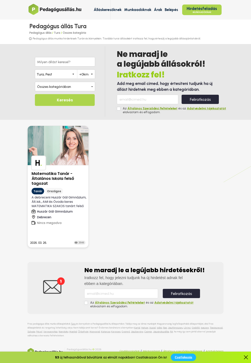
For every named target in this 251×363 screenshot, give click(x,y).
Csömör (148, 331)
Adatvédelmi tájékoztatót (206, 108)
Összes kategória (74, 33)
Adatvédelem (215, 351)
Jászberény (137, 331)
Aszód (152, 327)
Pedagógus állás (40, 33)
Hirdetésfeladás (202, 10)
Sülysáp (31, 331)
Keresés (65, 100)
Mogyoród (94, 331)
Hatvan (144, 327)
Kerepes (116, 331)
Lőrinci (187, 327)
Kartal (137, 327)
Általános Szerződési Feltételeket (152, 108)
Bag (165, 327)
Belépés (171, 9)
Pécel (39, 331)
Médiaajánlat (151, 351)
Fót (171, 331)
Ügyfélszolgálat (129, 351)
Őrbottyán (83, 331)
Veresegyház (50, 331)
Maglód (73, 331)
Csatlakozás (183, 357)
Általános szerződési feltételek (182, 351)
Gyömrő (126, 331)
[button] (65, 86)
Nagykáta (63, 331)
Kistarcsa (105, 331)
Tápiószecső (216, 327)
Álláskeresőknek (108, 9)
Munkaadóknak (137, 9)
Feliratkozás (200, 99)
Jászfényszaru (175, 327)
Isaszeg (205, 327)
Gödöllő (196, 327)
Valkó (159, 327)
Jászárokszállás (161, 331)
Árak (158, 9)
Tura (57, 33)
